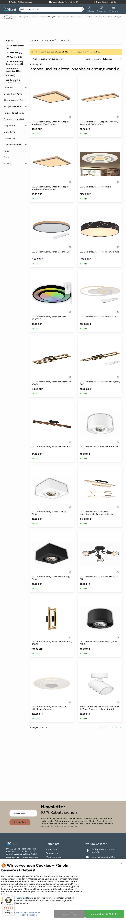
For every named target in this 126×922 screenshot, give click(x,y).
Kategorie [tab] (8, 40)
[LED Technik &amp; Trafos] (15, 81)
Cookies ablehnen (69, 914)
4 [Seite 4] (113, 727)
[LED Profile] (14, 57)
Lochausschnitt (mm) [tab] (14, 144)
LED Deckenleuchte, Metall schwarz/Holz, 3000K (52, 383)
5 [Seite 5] (117, 727)
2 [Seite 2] (105, 727)
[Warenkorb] (113, 9)
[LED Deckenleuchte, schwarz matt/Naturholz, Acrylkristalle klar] (100, 489)
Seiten (65, 40)
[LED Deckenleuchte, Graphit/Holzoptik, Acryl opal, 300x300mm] (52, 99)
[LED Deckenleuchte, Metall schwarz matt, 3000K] (52, 619)
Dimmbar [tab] (8, 87)
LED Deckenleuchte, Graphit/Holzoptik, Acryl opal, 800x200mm (99, 123)
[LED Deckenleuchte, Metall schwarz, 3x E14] (100, 554)
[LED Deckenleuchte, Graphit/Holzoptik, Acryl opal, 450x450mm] (52, 164)
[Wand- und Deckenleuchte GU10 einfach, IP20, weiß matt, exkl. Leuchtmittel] (100, 684)
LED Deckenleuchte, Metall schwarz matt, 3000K (52, 642)
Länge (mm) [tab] (10, 125)
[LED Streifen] (14, 52)
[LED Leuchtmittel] (15, 47)
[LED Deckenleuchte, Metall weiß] (100, 164)
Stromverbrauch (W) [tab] (14, 119)
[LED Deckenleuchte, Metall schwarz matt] (100, 229)
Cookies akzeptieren (105, 913)
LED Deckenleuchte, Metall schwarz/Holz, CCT (100, 383)
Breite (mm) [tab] (10, 132)
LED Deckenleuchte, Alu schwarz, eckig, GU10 (51, 578)
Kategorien (49, 40)
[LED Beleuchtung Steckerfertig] (15, 62)
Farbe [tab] (6, 151)
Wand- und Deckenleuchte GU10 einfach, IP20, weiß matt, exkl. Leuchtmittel (100, 707)
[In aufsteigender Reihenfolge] (120, 59)
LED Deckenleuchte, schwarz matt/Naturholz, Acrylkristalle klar (96, 513)
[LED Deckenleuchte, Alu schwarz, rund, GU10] (100, 619)
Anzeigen (34, 727)
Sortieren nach (93, 59)
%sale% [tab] (7, 163)
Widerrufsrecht (53, 857)
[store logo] (11, 9)
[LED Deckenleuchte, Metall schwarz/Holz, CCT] (100, 359)
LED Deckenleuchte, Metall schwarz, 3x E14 (99, 578)
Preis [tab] (6, 157)
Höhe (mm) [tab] (9, 138)
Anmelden (20, 822)
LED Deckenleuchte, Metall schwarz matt (99, 252)
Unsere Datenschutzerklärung (18, 898)
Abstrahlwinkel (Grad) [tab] (14, 100)
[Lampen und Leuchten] (15, 69)
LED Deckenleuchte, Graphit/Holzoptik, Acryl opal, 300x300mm (51, 123)
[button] (109, 58)
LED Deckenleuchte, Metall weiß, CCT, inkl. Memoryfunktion (50, 707)
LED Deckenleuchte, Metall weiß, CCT (98, 316)
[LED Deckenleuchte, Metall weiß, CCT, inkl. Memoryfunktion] (52, 684)
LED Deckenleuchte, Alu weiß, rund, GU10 (100, 446)
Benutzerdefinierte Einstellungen (27, 914)
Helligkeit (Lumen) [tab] (13, 106)
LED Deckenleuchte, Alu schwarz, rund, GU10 (98, 642)
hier (17, 900)
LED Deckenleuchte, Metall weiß (95, 187)
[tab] (34, 40)
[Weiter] (121, 727)
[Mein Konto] (89, 9)
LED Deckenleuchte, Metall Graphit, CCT (51, 252)
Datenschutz (52, 853)
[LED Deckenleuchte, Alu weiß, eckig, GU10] (52, 489)
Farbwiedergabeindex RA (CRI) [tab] (15, 113)
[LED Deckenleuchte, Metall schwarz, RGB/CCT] (52, 294)
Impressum (51, 849)
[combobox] (51, 9)
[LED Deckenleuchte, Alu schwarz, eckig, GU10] (52, 554)
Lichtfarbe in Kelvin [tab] (13, 94)
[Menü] (12, 897)
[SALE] (10, 75)
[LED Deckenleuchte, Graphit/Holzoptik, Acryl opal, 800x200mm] (100, 99)
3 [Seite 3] (109, 727)
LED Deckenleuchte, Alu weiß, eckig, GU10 (49, 513)
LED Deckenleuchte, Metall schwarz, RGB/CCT (49, 318)
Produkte (34, 40)
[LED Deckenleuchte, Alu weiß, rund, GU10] (100, 424)
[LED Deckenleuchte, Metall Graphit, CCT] (52, 229)
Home (6, 15)
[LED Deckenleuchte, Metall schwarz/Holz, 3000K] (52, 359)
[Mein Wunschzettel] (101, 9)
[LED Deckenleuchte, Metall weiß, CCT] (100, 294)
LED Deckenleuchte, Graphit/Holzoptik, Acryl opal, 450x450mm (51, 188)
